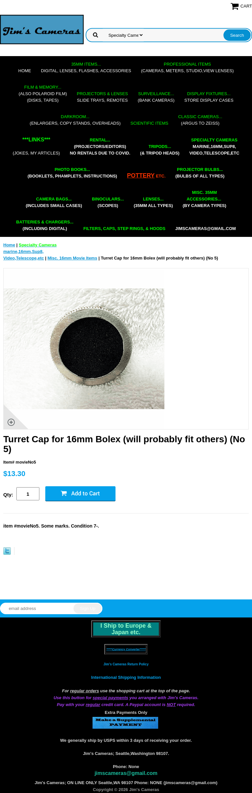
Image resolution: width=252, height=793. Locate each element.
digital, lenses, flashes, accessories (86, 67)
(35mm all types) (153, 202)
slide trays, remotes (102, 97)
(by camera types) (204, 199)
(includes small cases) (54, 202)
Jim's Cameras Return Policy (125, 664)
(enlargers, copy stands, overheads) (75, 120)
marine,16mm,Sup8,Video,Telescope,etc (214, 146)
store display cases (209, 97)
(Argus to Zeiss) (200, 120)
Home (24, 70)
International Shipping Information (126, 677)
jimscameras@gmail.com (205, 228)
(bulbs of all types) (200, 172)
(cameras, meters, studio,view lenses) (187, 67)
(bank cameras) (156, 97)
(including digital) (45, 225)
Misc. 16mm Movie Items (72, 258)
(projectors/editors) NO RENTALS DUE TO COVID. (100, 146)
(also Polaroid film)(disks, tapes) (43, 94)
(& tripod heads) (159, 150)
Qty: (8, 494)
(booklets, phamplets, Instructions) (72, 172)
